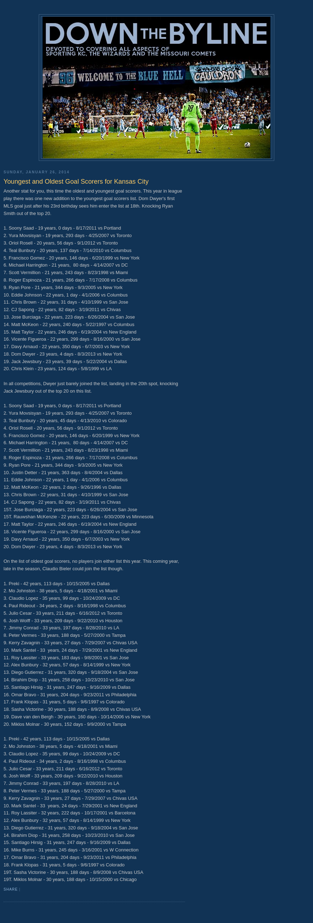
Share (11, 889)
